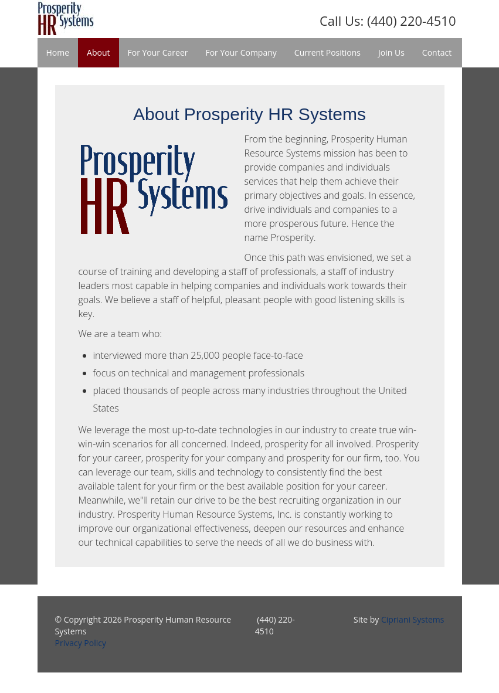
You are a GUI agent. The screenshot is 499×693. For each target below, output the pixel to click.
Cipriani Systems (412, 619)
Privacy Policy (80, 642)
